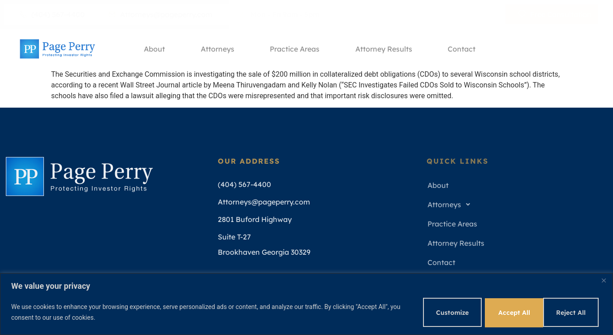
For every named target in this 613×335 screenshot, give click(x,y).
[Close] (603, 280)
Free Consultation (554, 14)
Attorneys (217, 48)
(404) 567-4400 (52, 14)
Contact (462, 48)
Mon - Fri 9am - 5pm (279, 14)
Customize (445, 312)
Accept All (571, 312)
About (154, 48)
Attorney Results (384, 48)
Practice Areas (295, 48)
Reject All (508, 312)
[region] (306, 304)
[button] (515, 204)
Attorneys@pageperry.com (160, 14)
